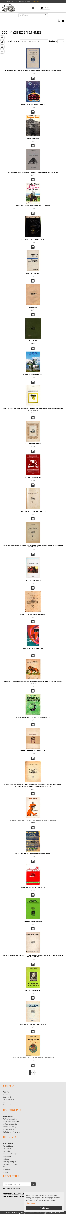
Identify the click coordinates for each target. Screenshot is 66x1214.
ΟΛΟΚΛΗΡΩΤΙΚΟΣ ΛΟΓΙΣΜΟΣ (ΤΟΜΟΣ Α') (33, 511)
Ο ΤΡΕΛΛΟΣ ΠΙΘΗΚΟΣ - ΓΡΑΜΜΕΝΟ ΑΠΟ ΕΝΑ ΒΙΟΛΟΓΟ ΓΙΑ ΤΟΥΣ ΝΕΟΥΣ (33, 820)
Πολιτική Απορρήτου (10, 1119)
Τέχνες (5, 1167)
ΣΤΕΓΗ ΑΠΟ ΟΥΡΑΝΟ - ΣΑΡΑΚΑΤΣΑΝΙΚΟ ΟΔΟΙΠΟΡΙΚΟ (33, 206)
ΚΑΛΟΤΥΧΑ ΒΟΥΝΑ (33, 138)
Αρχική (6, 1092)
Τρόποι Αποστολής (9, 1127)
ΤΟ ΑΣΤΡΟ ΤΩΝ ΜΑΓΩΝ (33, 580)
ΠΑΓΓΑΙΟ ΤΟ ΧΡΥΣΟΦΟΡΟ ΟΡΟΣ (33, 375)
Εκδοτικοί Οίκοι (8, 1100)
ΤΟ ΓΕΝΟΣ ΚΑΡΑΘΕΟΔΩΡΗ (33, 477)
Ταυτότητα (6, 1094)
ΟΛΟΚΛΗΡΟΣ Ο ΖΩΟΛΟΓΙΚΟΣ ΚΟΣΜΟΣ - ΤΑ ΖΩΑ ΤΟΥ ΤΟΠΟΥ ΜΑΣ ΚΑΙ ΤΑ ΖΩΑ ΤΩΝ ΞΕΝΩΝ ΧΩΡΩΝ (33, 682)
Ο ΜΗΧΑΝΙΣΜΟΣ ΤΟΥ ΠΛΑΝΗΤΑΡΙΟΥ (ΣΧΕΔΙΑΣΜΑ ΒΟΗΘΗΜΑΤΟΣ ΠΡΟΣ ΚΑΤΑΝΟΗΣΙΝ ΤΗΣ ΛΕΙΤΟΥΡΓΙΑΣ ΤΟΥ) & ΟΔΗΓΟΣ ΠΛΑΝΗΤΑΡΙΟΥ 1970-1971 (33, 785)
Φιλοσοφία (7, 1149)
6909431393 (10, 1)
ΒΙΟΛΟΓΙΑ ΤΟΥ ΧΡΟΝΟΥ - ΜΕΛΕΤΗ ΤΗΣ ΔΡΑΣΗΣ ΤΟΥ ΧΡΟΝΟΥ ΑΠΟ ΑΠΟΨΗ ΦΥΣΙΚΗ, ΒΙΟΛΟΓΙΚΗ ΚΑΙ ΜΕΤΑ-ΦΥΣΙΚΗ (33, 956)
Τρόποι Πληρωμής (9, 1129)
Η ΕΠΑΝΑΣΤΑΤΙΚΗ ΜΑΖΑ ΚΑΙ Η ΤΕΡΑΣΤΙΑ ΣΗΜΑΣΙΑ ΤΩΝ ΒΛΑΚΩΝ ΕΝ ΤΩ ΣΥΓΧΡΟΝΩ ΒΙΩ (33, 71)
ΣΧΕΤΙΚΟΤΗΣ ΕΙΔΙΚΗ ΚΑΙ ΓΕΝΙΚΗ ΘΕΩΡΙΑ (33, 1024)
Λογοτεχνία (7, 1169)
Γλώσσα (6, 1159)
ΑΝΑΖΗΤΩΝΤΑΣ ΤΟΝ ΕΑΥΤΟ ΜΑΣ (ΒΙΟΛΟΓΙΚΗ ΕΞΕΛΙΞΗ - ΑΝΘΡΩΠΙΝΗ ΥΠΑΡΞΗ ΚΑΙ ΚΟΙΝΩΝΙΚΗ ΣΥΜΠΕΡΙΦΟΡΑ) (33, 409)
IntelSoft (57, 1213)
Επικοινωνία (7, 1105)
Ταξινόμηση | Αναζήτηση (11, 1132)
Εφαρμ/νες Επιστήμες (10, 1164)
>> (36, 1072)
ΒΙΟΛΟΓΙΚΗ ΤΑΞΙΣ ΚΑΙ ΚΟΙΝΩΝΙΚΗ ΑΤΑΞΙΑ (33, 751)
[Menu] (33, 7)
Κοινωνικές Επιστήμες (10, 1154)
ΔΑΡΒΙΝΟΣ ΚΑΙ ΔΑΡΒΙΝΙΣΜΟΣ (33, 990)
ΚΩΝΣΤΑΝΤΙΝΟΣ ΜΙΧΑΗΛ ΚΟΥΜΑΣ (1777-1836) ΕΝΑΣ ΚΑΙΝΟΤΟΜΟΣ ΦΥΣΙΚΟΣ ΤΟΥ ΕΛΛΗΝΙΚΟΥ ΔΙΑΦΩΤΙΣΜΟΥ (33, 546)
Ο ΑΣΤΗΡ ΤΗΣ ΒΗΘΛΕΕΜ (33, 444)
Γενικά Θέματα (8, 1146)
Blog (4, 1102)
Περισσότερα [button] (31, 1203)
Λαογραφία (7, 1156)
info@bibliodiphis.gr (24, 1)
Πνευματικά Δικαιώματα (11, 1122)
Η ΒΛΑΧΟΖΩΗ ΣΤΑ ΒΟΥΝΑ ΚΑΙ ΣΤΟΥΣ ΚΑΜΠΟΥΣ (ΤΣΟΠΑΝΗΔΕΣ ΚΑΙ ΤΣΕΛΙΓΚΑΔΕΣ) (33, 172)
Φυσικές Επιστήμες (9, 1162)
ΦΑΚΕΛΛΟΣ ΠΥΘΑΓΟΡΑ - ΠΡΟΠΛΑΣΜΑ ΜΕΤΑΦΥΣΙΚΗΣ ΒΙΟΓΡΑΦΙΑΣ (33, 1058)
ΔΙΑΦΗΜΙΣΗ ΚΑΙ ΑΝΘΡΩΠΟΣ (33, 921)
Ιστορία (5, 1172)
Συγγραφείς (7, 1097)
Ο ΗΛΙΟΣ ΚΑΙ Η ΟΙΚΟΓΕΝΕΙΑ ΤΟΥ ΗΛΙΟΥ (33, 104)
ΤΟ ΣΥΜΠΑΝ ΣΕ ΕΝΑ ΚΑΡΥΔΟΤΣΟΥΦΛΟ (33, 240)
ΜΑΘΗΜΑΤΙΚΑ (33, 341)
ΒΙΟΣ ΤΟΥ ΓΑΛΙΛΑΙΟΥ (33, 273)
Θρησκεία (6, 1151)
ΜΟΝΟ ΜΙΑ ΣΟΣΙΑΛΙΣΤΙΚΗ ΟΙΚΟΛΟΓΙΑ (33, 887)
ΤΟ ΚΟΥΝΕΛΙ (33, 307)
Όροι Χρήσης (8, 1116)
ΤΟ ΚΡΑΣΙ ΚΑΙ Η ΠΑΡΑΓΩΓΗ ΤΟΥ (33, 648)
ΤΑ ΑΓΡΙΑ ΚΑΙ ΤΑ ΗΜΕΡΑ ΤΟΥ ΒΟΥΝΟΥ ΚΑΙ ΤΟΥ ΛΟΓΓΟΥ (33, 717)
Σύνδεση (36, 2)
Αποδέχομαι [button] (44, 1208)
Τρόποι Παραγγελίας (10, 1124)
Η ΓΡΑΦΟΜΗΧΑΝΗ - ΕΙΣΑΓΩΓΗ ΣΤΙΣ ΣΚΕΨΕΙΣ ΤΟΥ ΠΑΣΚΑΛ (33, 854)
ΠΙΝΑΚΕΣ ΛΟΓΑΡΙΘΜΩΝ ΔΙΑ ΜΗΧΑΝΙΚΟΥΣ (33, 614)
